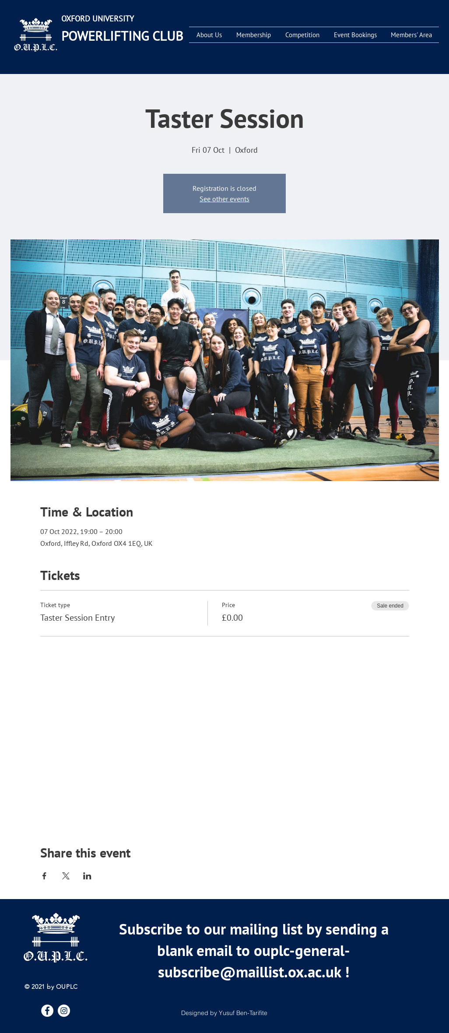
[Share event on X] (66, 875)
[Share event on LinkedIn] (87, 875)
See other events (224, 198)
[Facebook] (47, 1011)
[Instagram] (64, 1011)
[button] (209, 34)
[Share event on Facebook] (44, 875)
